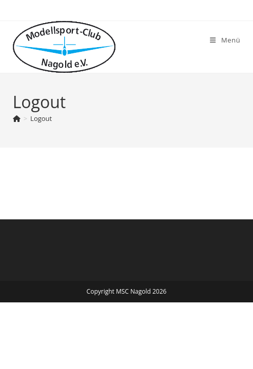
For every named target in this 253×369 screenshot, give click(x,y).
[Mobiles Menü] (225, 40)
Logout (41, 118)
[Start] (17, 118)
